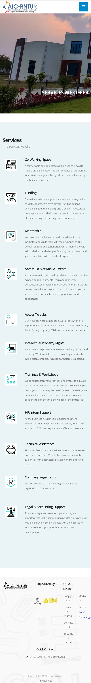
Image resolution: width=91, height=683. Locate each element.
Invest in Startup (68, 611)
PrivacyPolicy (45, 680)
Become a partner (68, 638)
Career (82, 612)
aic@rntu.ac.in (58, 656)
